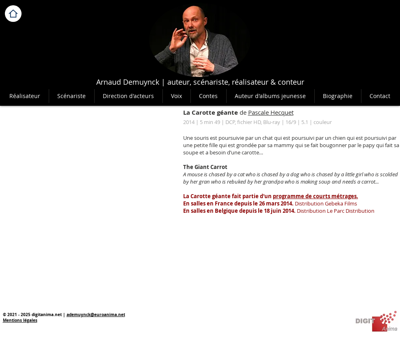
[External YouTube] (87, 161)
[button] (208, 96)
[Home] (13, 13)
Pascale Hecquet (271, 112)
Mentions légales (20, 320)
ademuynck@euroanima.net (96, 314)
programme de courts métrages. (315, 196)
